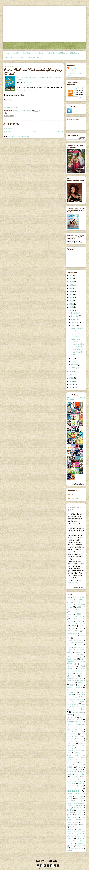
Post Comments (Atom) (20, 136)
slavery (77, 798)
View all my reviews (11, 107)
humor (77, 724)
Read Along (78, 786)
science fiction (79, 796)
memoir (70, 750)
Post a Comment (8, 128)
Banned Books (71, 649)
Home (7, 53)
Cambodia (70, 680)
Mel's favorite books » (78, 484)
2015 (71, 310)
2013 (71, 375)
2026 (71, 275)
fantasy (72, 706)
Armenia (79, 640)
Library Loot (71, 743)
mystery (80, 769)
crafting (80, 690)
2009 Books (21, 57)
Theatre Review (80, 810)
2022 (71, 288)
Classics (79, 687)
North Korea (74, 776)
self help (69, 798)
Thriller (71, 812)
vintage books (73, 824)
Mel (75, 90)
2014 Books (39, 53)
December (75, 313)
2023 (71, 285)
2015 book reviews (73, 631)
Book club (71, 659)
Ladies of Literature (79, 736)
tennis (68, 808)
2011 (71, 381)
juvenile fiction (73, 731)
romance (69, 796)
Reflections (73, 790)
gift (84, 715)
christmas (69, 687)
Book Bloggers (78, 657)
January (74, 368)
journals (72, 727)
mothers (80, 767)
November (75, 316)
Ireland (83, 724)
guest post (79, 719)
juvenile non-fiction (72, 734)
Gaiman (79, 715)
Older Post (60, 132)
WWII (78, 846)
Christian (80, 685)
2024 (71, 282)
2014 (71, 372)
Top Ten (69, 815)
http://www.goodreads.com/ (78, 587)
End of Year (71, 702)
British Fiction (79, 678)
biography (79, 652)
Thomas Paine (73, 582)
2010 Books (9, 57)
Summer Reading (76, 801)
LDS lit (79, 738)
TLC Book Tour (79, 812)
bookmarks (73, 676)
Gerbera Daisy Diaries (75, 69)
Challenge (81, 683)
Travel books (79, 815)
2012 (71, 378)
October (74, 319)
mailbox (80, 748)
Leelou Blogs (48, 868)
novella (83, 776)
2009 (71, 387)
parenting (73, 779)
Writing (71, 846)
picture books (71, 783)
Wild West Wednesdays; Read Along (76, 836)
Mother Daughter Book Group (76, 764)
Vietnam (83, 822)
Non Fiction (80, 774)
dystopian (80, 699)
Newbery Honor (72, 771)
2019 (71, 297)
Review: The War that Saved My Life (77, 352)
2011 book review (76, 609)
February (74, 365)
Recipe (69, 788)
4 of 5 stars (28, 82)
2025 (71, 279)
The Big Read (78, 808)
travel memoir (72, 817)
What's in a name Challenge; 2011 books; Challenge (76, 831)
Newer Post (7, 132)
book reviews (81, 668)
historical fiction (74, 722)
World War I (81, 843)
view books (82, 99)
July (73, 358)
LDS (71, 738)
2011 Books (74, 53)
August (74, 325)
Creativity (70, 692)
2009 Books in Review (79, 597)
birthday (69, 654)
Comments (73, 498)
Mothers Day (70, 769)
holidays (69, 724)
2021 (71, 291)
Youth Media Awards (77, 848)
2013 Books (51, 53)
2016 (71, 307)
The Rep (70, 810)
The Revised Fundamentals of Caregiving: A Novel (34, 77)
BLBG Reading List (35, 57)
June (73, 361)
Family (83, 704)
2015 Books (27, 53)
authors (80, 645)
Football (70, 715)
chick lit (72, 685)
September (75, 322)
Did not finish (80, 694)
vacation (79, 820)
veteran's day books (72, 822)
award (69, 647)
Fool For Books (78, 712)
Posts (71, 494)
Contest (69, 690)
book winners (81, 673)
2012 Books (62, 53)
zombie (69, 850)
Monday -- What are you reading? (76, 755)
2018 (71, 301)
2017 (71, 304)
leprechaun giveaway (74, 741)
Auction (69, 642)
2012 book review (76, 616)
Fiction (81, 709)
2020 (71, 294)
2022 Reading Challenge (76, 88)
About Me (16, 53)
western (82, 824)
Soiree (83, 798)
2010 (71, 384)
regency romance (74, 793)
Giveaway (73, 717)
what (70, 827)
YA (84, 846)
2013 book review (76, 623)
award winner (78, 647)
